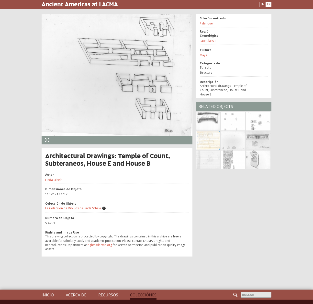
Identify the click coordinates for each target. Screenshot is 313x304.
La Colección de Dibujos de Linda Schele (73, 208)
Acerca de (76, 295)
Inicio (48, 295)
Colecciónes (143, 295)
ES (268, 4)
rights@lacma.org (100, 245)
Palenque (206, 23)
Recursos (108, 295)
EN (262, 4)
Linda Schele (53, 180)
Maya (203, 55)
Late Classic (208, 41)
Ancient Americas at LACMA (80, 4)
